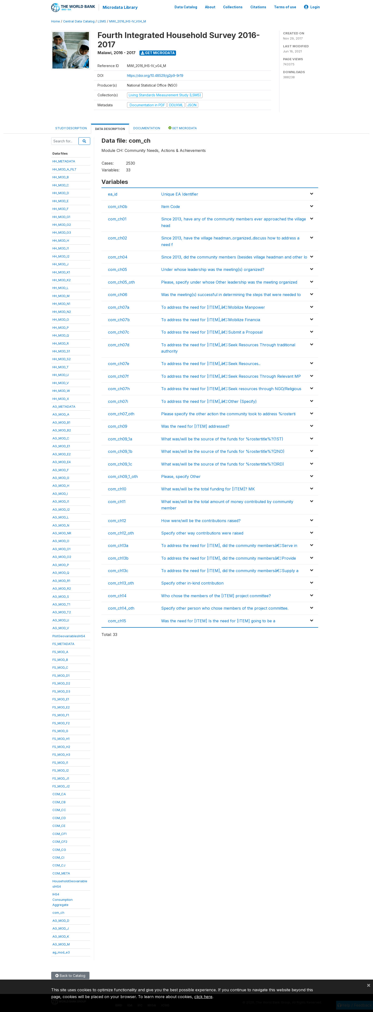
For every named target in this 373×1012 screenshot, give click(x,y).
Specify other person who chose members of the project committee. (224, 607)
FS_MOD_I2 (60, 770)
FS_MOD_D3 (61, 691)
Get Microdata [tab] (182, 127)
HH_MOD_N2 (61, 311)
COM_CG (59, 849)
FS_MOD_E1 (60, 698)
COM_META (61, 872)
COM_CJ (58, 865)
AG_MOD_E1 (61, 445)
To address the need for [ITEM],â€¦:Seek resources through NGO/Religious (231, 388)
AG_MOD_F (60, 469)
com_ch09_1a (120, 438)
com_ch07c (118, 331)
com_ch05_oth (121, 281)
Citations (258, 7)
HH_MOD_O (60, 319)
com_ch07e (118, 363)
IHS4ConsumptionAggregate (62, 899)
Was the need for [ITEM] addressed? (195, 425)
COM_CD (59, 817)
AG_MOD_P (60, 564)
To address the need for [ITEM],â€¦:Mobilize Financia (210, 319)
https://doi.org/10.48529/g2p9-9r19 (155, 75)
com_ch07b (119, 319)
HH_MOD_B (60, 176)
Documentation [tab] (146, 127)
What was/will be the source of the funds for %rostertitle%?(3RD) (222, 463)
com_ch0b (117, 205)
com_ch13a (118, 544)
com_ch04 (118, 256)
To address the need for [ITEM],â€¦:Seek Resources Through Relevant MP (231, 375)
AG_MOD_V (60, 627)
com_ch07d (118, 344)
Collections (233, 7)
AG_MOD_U (60, 619)
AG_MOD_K (60, 936)
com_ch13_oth (121, 582)
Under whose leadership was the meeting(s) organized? (212, 268)
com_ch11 (117, 500)
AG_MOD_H (60, 485)
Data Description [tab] (110, 128)
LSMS (102, 20)
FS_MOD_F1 (60, 714)
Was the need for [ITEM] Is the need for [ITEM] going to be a (218, 620)
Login (312, 7)
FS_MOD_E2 (61, 706)
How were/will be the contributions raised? (201, 519)
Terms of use (285, 7)
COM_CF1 (59, 833)
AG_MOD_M (61, 943)
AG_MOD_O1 (61, 548)
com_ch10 (117, 488)
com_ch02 (117, 237)
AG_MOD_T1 (61, 603)
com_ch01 (117, 218)
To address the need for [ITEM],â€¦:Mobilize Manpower (213, 306)
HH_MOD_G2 (61, 224)
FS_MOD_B (60, 659)
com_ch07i (118, 400)
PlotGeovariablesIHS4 (68, 635)
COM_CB (59, 801)
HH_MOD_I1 (60, 247)
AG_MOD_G (60, 477)
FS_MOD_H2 (61, 746)
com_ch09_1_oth (123, 475)
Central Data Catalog (79, 20)
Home (55, 20)
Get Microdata (158, 52)
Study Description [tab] (71, 127)
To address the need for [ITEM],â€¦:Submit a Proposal (212, 331)
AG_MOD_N (60, 524)
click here (203, 996)
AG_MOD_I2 (61, 509)
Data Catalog (186, 7)
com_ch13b (118, 557)
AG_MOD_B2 (61, 429)
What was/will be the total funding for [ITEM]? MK (208, 488)
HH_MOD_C (60, 184)
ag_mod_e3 (61, 951)
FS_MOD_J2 (61, 785)
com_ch (58, 912)
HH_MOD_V (60, 382)
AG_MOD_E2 (61, 453)
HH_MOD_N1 (61, 303)
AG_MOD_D (60, 920)
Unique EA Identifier (179, 193)
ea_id (112, 193)
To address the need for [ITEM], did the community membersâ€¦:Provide (228, 557)
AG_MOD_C (60, 437)
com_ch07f (118, 375)
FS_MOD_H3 (61, 754)
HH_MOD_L (60, 287)
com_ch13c (118, 569)
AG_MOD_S (60, 596)
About (210, 7)
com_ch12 (117, 519)
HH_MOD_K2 (61, 279)
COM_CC (59, 809)
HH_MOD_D (60, 192)
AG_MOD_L (60, 516)
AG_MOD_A (60, 414)
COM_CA (59, 793)
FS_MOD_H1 (60, 738)
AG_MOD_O (60, 540)
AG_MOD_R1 (61, 580)
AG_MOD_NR (61, 532)
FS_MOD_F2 (61, 722)
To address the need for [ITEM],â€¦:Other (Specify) (209, 400)
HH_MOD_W (61, 390)
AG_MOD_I (60, 493)
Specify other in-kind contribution (192, 582)
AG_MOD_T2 (61, 612)
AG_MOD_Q (60, 572)
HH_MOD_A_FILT (64, 168)
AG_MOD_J (60, 928)
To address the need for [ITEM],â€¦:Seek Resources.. (210, 363)
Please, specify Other (181, 475)
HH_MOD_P (60, 327)
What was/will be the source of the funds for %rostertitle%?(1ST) (222, 438)
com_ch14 (117, 595)
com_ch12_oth (121, 532)
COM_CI (58, 857)
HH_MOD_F (60, 208)
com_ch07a (118, 306)
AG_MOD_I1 (60, 501)
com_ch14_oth (121, 607)
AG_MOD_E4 (61, 461)
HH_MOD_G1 (61, 216)
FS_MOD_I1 (60, 762)
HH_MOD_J (60, 263)
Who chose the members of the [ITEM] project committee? (216, 595)
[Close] (369, 985)
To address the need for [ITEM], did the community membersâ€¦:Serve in (229, 544)
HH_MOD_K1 (61, 271)
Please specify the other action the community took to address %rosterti (228, 413)
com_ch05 (117, 268)
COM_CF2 (59, 841)
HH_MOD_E (60, 200)
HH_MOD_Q (60, 335)
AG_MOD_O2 (61, 556)
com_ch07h (119, 388)
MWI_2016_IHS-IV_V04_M (127, 20)
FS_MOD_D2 (61, 683)
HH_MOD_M (60, 295)
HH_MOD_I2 (60, 256)
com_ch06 (117, 293)
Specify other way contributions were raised (202, 532)
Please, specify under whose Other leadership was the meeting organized (229, 281)
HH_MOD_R (60, 343)
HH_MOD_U (60, 374)
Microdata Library (119, 7)
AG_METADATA (63, 406)
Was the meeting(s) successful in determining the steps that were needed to (231, 293)
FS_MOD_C (60, 667)
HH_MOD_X (60, 398)
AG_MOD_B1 (61, 422)
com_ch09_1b (120, 450)
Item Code (170, 205)
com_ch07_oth (121, 413)
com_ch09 (117, 425)
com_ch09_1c (120, 463)
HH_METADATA (63, 161)
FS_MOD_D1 (60, 675)
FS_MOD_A (60, 651)
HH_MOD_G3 (61, 232)
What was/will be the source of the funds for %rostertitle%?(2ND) (223, 450)
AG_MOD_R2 (61, 588)
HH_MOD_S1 (61, 350)
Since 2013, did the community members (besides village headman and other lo (234, 256)
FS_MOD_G (60, 730)
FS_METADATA (63, 643)
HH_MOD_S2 (61, 358)
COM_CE (58, 825)
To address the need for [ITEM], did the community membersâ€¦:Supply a (229, 569)
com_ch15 (117, 620)
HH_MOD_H (60, 240)
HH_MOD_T (60, 366)
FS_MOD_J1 (60, 778)
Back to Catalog (70, 975)
